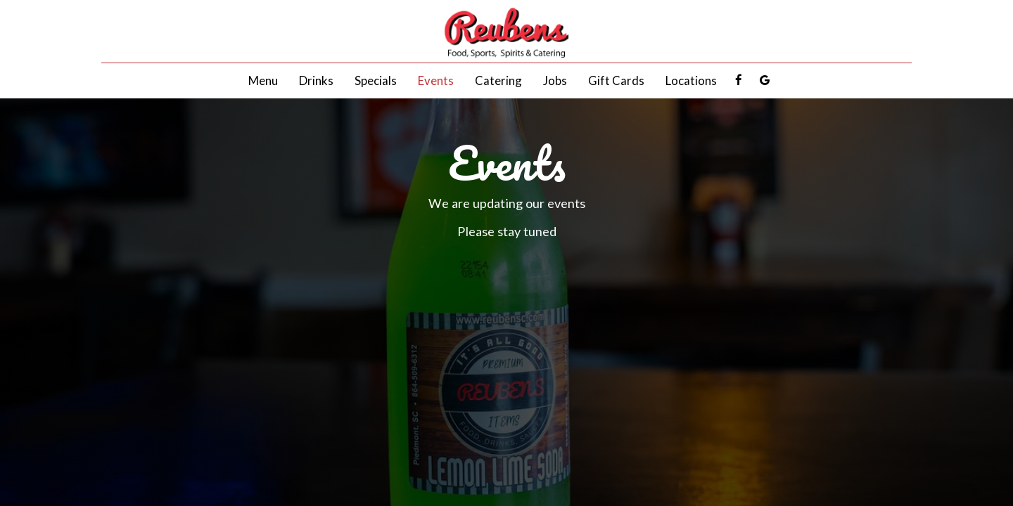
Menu (263, 81)
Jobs (555, 81)
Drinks (316, 81)
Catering (498, 81)
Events (436, 81)
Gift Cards (616, 81)
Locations (691, 81)
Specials (376, 81)
